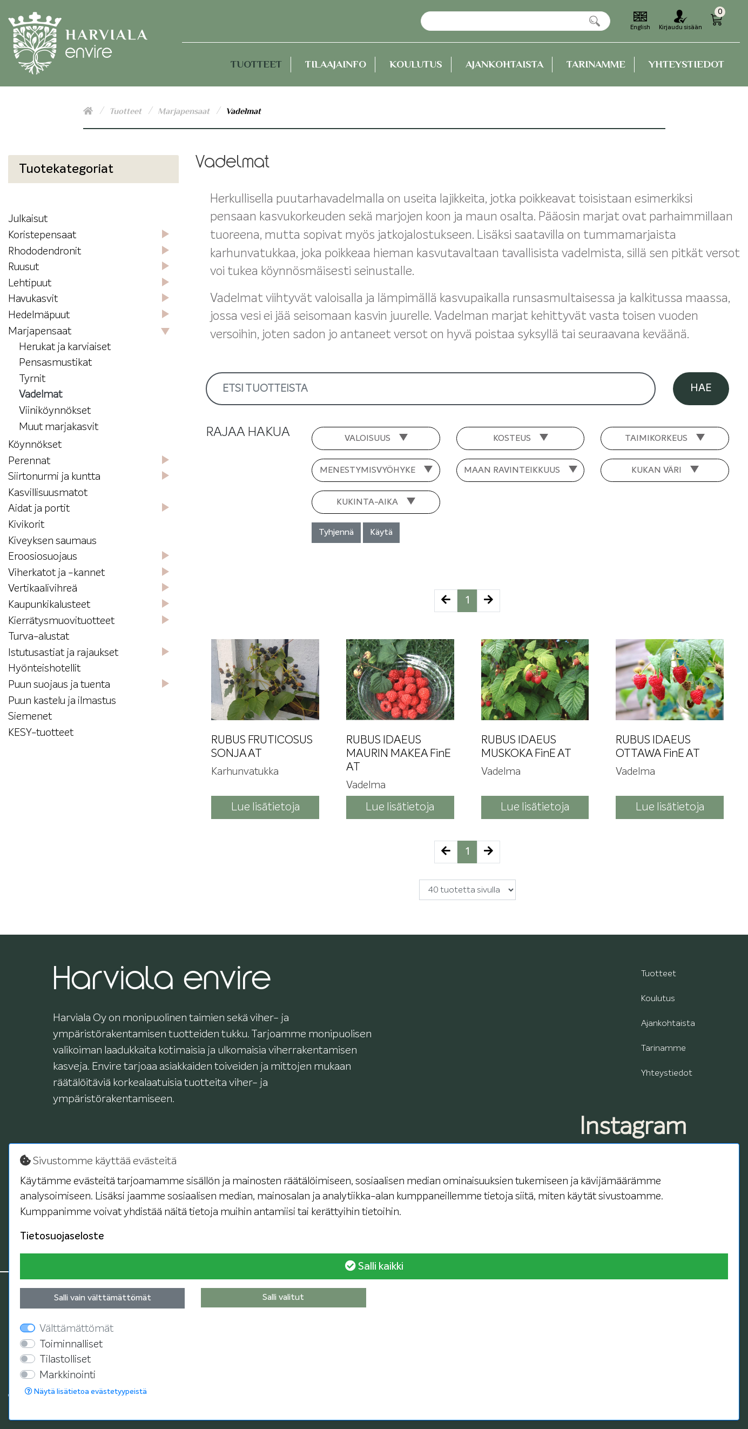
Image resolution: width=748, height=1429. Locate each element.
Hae (701, 388)
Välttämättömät (76, 1329)
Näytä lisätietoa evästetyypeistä (86, 1391)
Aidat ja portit (39, 509)
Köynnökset (35, 445)
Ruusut (23, 267)
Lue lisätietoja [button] (265, 807)
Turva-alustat (38, 637)
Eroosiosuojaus (42, 557)
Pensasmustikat (55, 363)
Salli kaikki (374, 1266)
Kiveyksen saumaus (52, 541)
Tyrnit (32, 379)
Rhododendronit (44, 251)
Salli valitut (283, 1297)
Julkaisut (28, 219)
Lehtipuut (29, 283)
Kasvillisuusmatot (47, 493)
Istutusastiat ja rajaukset (63, 653)
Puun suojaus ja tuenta (59, 685)
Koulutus (415, 64)
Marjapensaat (185, 111)
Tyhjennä (336, 532)
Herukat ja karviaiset (65, 347)
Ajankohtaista (504, 64)
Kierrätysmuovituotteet (61, 621)
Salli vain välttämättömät (102, 1298)
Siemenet (30, 717)
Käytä (381, 532)
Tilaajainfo (335, 64)
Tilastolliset (65, 1359)
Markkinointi (67, 1375)
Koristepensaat (42, 235)
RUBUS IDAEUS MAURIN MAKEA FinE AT (398, 754)
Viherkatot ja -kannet (56, 573)
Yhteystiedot (686, 64)
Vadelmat (40, 395)
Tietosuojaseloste (62, 1236)
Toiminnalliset (71, 1344)
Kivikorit (26, 525)
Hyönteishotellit (44, 668)
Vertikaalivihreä (42, 588)
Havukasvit (33, 299)
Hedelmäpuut (39, 315)
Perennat (29, 461)
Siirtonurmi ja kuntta (54, 477)
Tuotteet (256, 64)
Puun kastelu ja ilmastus (62, 701)
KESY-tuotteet (40, 733)
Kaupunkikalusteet (49, 605)
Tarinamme (596, 64)
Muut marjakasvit (58, 427)
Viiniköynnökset (55, 411)
